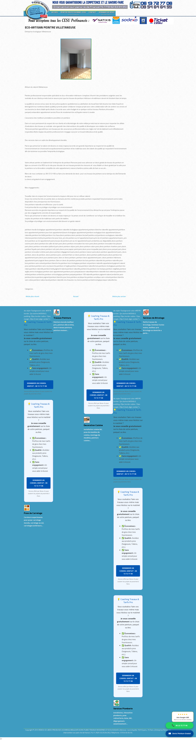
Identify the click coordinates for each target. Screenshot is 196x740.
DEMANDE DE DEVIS (106, 13)
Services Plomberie (123, 708)
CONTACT (92, 12)
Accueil (75, 296)
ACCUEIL (55, 12)
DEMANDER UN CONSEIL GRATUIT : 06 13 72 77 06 (37, 384)
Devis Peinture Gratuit (179, 733)
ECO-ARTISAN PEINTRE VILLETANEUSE (50, 27)
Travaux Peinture (62, 317)
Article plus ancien (119, 296)
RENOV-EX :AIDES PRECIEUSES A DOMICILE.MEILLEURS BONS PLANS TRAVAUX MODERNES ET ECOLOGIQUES (79, 730)
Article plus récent (32, 296)
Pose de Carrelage (33, 513)
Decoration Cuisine (93, 425)
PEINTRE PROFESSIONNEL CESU (73, 13)
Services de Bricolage (153, 317)
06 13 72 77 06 (179, 725)
